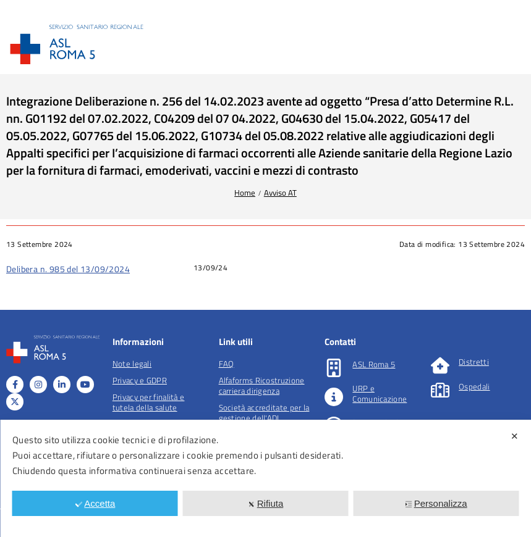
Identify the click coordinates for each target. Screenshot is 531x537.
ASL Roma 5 (373, 364)
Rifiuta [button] (266, 503)
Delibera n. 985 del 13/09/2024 (68, 268)
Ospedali (474, 386)
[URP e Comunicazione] (334, 397)
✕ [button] (515, 436)
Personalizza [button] (436, 503)
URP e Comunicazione (379, 393)
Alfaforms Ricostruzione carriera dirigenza (262, 385)
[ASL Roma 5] (334, 368)
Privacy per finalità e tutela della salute (149, 402)
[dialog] (265, 478)
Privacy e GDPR (140, 380)
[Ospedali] (440, 390)
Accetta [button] (95, 503)
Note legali (132, 363)
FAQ (226, 363)
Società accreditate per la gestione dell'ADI (264, 412)
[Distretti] (440, 365)
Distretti (474, 362)
